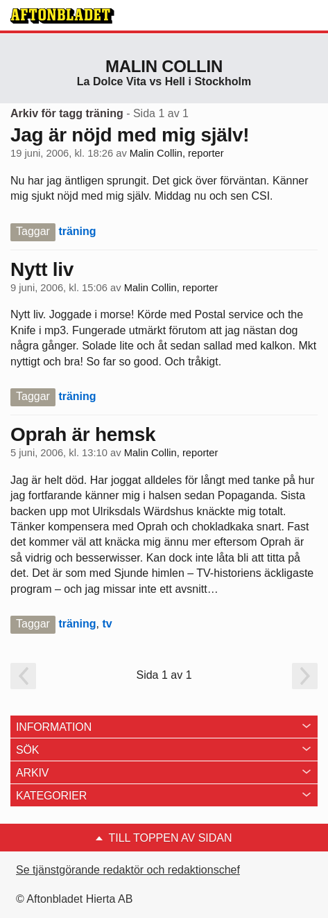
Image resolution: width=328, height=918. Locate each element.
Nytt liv (42, 269)
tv (107, 624)
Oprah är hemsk (82, 434)
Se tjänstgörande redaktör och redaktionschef (128, 870)
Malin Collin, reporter (177, 153)
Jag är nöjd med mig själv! (129, 135)
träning (77, 231)
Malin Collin (164, 66)
